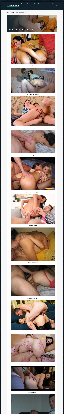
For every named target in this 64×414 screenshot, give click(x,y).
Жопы (28, 3)
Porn (53, 3)
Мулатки (37, 7)
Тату (39, 3)
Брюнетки (23, 3)
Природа (48, 3)
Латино (43, 3)
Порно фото (33, 3)
